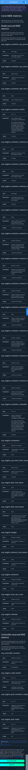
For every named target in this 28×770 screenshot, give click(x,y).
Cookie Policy (17, 765)
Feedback (27, 311)
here (22, 9)
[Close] (23, 758)
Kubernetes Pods (6, 744)
